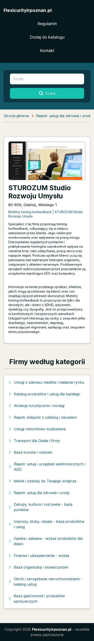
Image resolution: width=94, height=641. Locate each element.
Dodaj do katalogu (47, 37)
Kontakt (47, 50)
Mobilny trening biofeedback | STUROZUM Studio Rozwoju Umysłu (45, 214)
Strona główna (16, 116)
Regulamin (47, 23)
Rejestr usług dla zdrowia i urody (64, 116)
